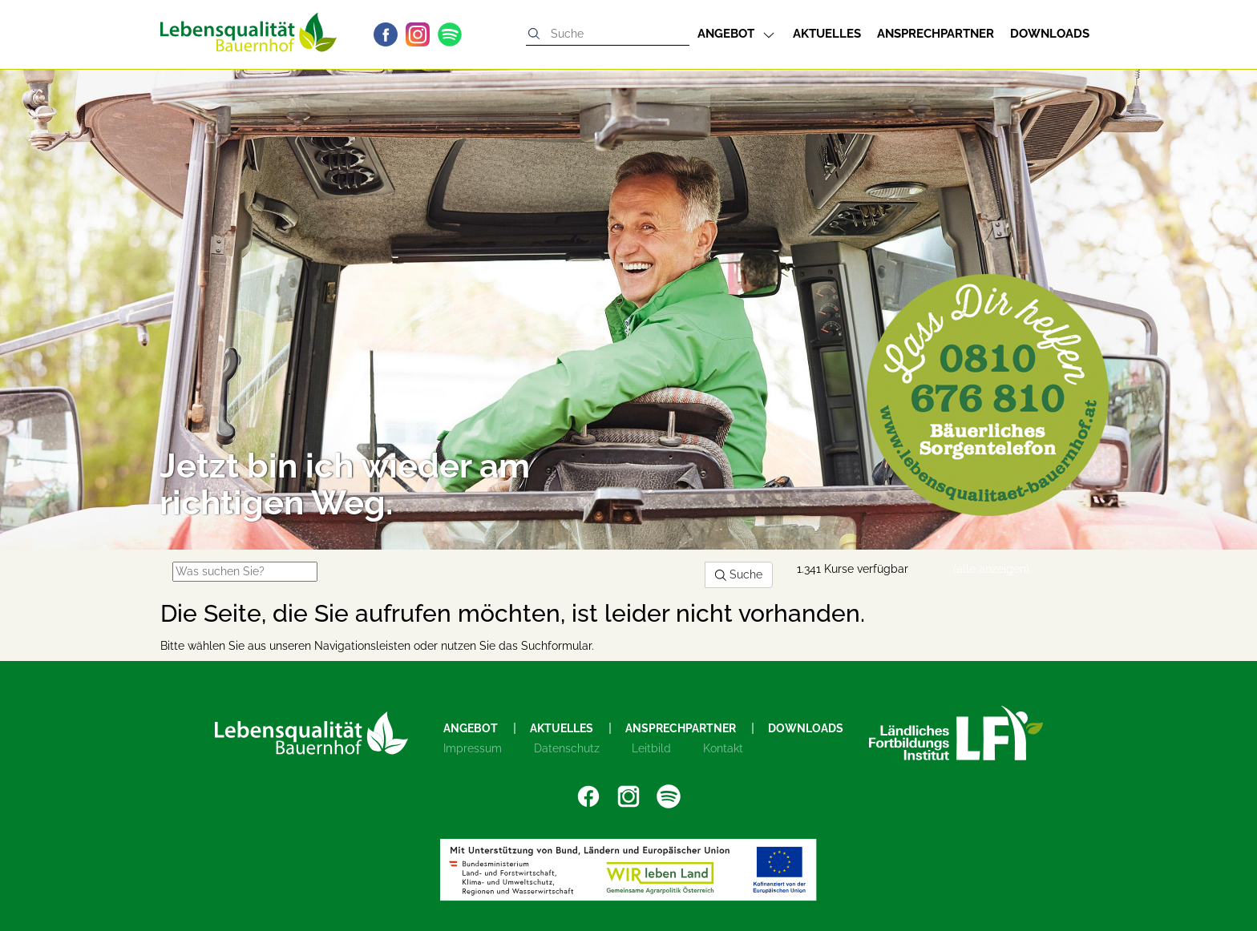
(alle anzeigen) (991, 568)
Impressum (472, 748)
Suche (738, 574)
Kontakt (723, 748)
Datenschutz (567, 748)
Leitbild (651, 748)
